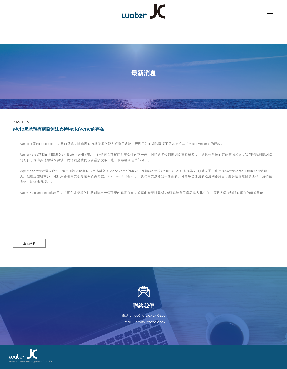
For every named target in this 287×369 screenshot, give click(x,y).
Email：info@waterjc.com (143, 322)
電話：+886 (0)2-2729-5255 (143, 315)
